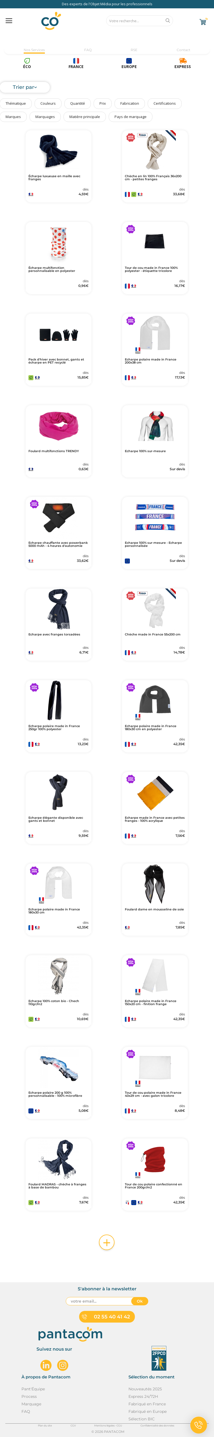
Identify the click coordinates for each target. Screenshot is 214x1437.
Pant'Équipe (33, 1388)
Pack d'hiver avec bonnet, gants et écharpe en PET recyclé (56, 361)
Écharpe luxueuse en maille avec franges (54, 178)
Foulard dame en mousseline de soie (154, 909)
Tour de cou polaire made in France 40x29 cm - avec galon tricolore (153, 1094)
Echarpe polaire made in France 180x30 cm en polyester (150, 728)
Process (29, 1396)
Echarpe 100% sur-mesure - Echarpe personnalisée (153, 544)
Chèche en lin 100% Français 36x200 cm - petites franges (153, 178)
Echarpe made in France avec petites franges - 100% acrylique (155, 819)
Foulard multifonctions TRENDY (53, 451)
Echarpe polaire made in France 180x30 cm (54, 911)
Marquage (31, 1403)
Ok (140, 1301)
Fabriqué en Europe (147, 1411)
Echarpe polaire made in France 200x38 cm (150, 361)
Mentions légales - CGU (108, 1425)
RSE (134, 50)
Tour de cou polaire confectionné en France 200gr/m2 (153, 1186)
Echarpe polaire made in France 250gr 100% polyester (54, 728)
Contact (183, 50)
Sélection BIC (141, 1418)
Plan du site (45, 1425)
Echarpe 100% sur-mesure (145, 451)
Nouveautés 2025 (145, 1388)
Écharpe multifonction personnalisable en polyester (51, 269)
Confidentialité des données (157, 1425)
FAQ (88, 50)
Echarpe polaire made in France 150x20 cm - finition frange (150, 1003)
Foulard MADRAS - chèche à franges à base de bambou (57, 1186)
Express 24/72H (143, 1396)
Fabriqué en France (147, 1403)
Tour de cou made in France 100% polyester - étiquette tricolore (151, 269)
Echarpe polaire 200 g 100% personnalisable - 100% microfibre (55, 1094)
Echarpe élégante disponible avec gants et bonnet (55, 819)
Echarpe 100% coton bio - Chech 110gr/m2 (53, 1003)
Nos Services (34, 50)
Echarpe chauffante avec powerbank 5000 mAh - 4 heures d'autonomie (58, 544)
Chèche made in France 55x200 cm (153, 634)
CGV (73, 1425)
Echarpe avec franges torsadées (54, 634)
